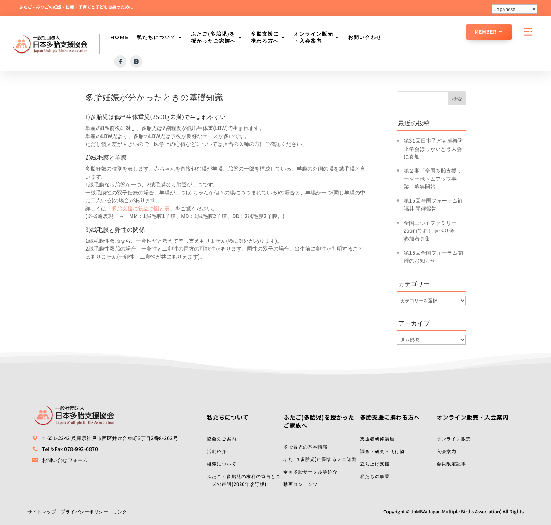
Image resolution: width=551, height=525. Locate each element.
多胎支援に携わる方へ (265, 37)
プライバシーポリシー (84, 511)
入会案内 (446, 451)
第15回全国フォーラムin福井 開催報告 (433, 204)
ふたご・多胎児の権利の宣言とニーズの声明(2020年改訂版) (244, 480)
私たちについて (156, 37)
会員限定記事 (451, 463)
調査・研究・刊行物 (382, 451)
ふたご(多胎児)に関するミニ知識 (320, 459)
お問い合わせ (365, 37)
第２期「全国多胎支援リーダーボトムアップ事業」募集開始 (433, 178)
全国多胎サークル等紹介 (310, 471)
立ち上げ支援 (375, 463)
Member (485, 31)
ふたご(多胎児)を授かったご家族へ (213, 37)
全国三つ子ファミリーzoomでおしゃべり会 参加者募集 (432, 230)
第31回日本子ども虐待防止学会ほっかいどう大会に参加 (433, 148)
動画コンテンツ (300, 484)
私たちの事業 (375, 476)
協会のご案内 (221, 438)
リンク (120, 511)
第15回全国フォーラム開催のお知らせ (433, 256)
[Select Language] (514, 9)
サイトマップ (41, 511)
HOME (119, 37)
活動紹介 (217, 451)
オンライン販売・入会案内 (313, 37)
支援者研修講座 (377, 438)
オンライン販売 (454, 438)
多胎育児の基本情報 (305, 446)
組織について (221, 463)
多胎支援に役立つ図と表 (141, 208)
